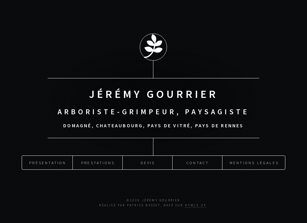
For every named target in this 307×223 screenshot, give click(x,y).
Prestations (98, 162)
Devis (148, 162)
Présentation (47, 162)
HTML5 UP (195, 205)
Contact (197, 162)
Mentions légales (254, 162)
